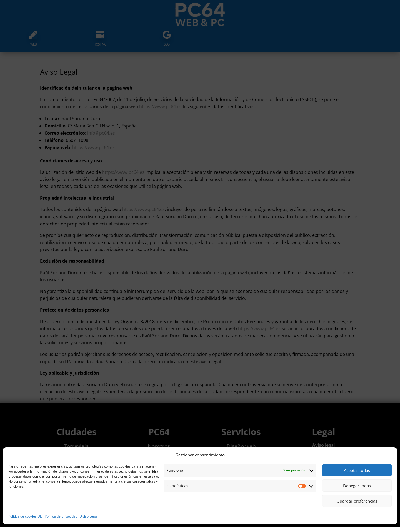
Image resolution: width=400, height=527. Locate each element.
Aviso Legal (89, 516)
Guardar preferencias (357, 501)
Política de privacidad (61, 516)
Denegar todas (357, 485)
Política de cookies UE (25, 516)
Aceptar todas (357, 470)
